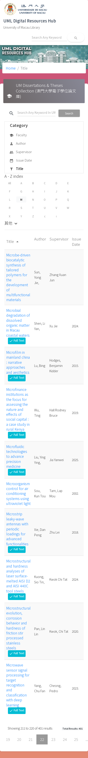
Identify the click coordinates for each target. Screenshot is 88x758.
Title (16, 169)
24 (65, 739)
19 (8, 739)
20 (19, 739)
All (9, 183)
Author (17, 143)
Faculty (18, 135)
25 (76, 739)
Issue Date (20, 160)
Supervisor (20, 152)
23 (53, 739)
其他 (11, 223)
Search (69, 113)
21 (31, 739)
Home (11, 68)
